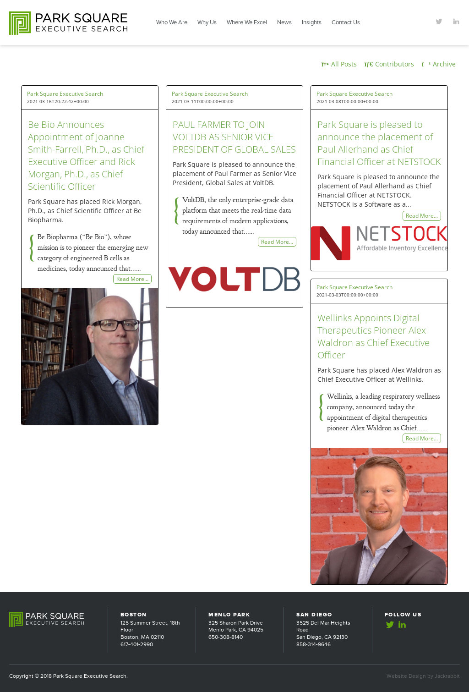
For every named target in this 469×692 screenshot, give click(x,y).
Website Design (406, 676)
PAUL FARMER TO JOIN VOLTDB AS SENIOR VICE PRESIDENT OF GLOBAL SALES (234, 136)
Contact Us (346, 22)
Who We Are (171, 22)
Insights (312, 22)
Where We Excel (247, 22)
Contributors (389, 64)
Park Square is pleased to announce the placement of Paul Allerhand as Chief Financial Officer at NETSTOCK (379, 143)
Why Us (207, 22)
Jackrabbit (447, 676)
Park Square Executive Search (65, 94)
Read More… (132, 279)
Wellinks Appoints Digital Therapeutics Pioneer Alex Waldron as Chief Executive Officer (373, 336)
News (284, 22)
